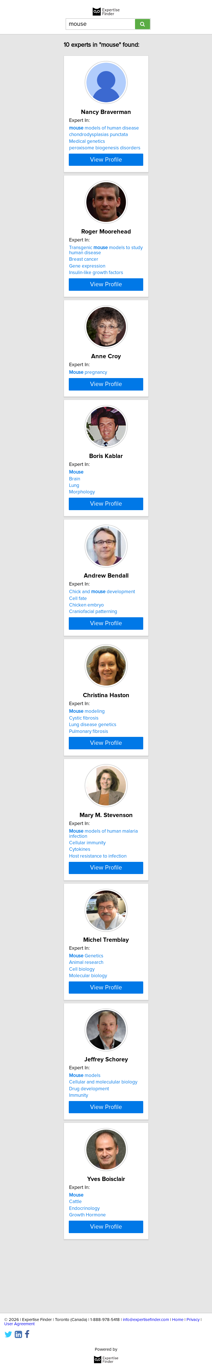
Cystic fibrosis (83, 758)
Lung (74, 515)
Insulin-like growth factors (96, 277)
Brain (74, 508)
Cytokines (79, 894)
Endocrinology (84, 1263)
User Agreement (19, 1324)
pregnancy (88, 377)
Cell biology (82, 1014)
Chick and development (102, 626)
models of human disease (104, 128)
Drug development (89, 1139)
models (84, 1125)
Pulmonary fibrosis (88, 771)
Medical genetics (87, 141)
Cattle (75, 1256)
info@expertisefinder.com (146, 1320)
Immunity (78, 1145)
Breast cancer (83, 264)
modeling (87, 751)
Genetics (86, 1001)
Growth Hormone (87, 1270)
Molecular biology (88, 1020)
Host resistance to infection (98, 901)
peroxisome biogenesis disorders (104, 147)
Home (177, 1320)
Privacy (193, 1320)
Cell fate (78, 633)
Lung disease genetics (92, 764)
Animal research (86, 1007)
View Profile (106, 165)
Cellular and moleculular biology (103, 1132)
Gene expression (87, 271)
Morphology (82, 522)
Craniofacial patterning (93, 646)
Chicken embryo (86, 640)
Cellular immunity (87, 887)
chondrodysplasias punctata (98, 134)
